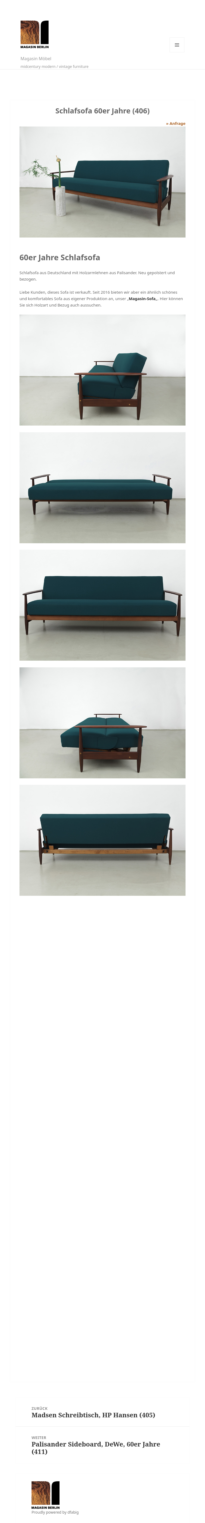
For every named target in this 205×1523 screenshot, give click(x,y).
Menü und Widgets (176, 44)
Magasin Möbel (36, 59)
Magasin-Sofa (142, 298)
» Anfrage (176, 123)
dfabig (73, 1512)
